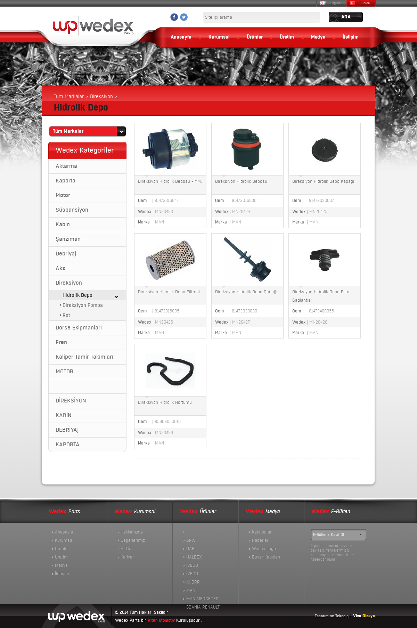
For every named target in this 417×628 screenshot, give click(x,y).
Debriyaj (66, 254)
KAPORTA (68, 444)
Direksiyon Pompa (83, 305)
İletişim (351, 37)
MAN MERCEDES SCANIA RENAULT (203, 599)
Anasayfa (181, 37)
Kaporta (65, 181)
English (335, 3)
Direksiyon (69, 283)
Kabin (63, 224)
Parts (64, 512)
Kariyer (127, 557)
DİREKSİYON (71, 401)
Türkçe (365, 3)
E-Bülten (330, 512)
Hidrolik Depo (77, 295)
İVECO (192, 574)
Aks (60, 268)
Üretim (287, 37)
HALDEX (194, 557)
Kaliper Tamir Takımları (84, 357)
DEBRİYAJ (67, 430)
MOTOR (64, 371)
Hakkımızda (132, 532)
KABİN (64, 415)
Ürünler (255, 37)
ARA (346, 17)
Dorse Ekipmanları (79, 328)
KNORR (193, 582)
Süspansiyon (72, 210)
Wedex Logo (264, 549)
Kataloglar (261, 532)
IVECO (192, 565)
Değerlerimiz (133, 540)
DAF (190, 549)
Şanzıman (68, 239)
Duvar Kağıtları (266, 557)
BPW (191, 540)
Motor (63, 195)
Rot (66, 315)
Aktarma (66, 166)
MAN (190, 590)
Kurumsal (219, 37)
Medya (318, 37)
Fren (61, 342)
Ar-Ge (126, 549)
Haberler (260, 540)
